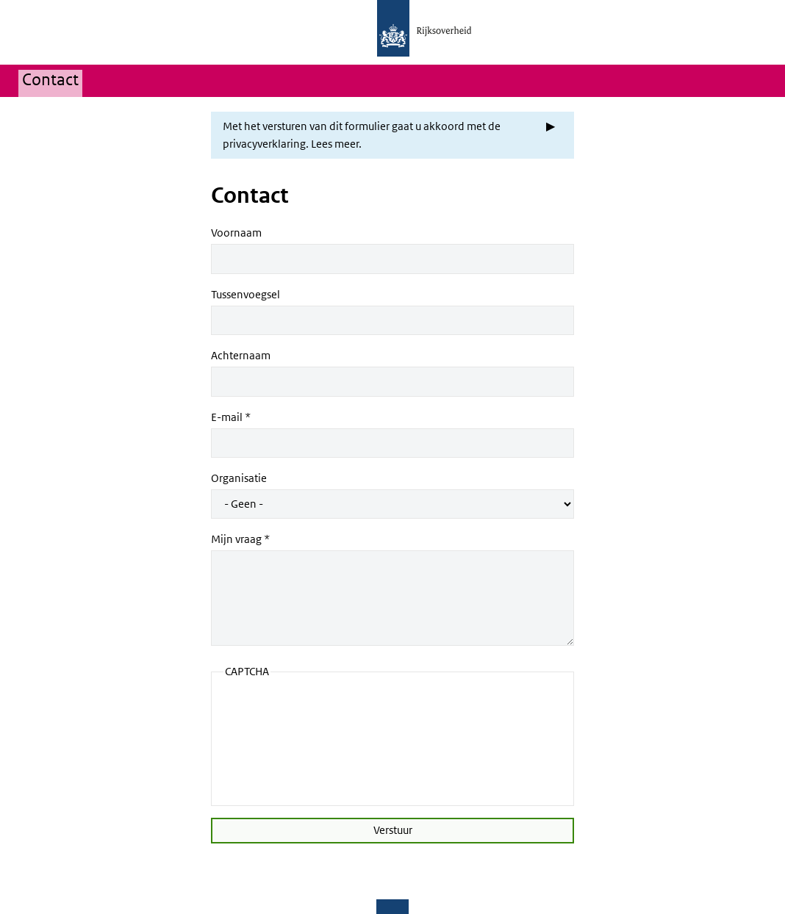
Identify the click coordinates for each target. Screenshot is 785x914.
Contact (50, 80)
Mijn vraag (236, 539)
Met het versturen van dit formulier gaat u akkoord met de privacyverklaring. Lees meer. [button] (362, 135)
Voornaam (236, 233)
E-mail (227, 417)
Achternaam (240, 355)
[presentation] (283, 741)
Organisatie (239, 478)
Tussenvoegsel (245, 294)
